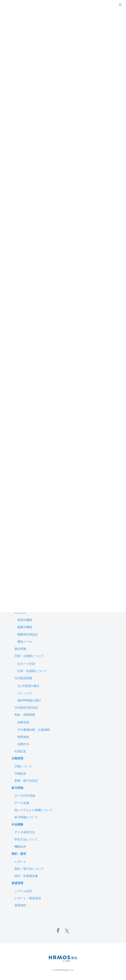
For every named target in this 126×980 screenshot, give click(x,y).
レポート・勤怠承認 (27, 898)
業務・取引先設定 (26, 780)
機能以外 (20, 846)
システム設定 (23, 891)
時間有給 (23, 736)
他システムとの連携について (33, 810)
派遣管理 (17, 883)
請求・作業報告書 (26, 876)
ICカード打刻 (26, 663)
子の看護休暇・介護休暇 (33, 729)
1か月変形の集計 (28, 685)
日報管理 (17, 758)
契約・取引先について (29, 868)
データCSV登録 (24, 795)
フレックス (24, 693)
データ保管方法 (24, 832)
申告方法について (26, 839)
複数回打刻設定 (27, 634)
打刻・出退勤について (29, 655)
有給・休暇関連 (24, 714)
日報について (23, 766)
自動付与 (23, 744)
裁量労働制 (24, 627)
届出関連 (20, 648)
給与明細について (26, 817)
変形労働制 (24, 619)
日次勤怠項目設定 (26, 707)
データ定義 (21, 802)
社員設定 (20, 751)
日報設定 (20, 773)
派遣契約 (20, 905)
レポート (20, 861)
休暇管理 (23, 722)
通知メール (24, 641)
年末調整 (17, 824)
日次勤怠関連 (23, 678)
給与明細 (17, 787)
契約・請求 (19, 853)
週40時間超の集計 (29, 700)
